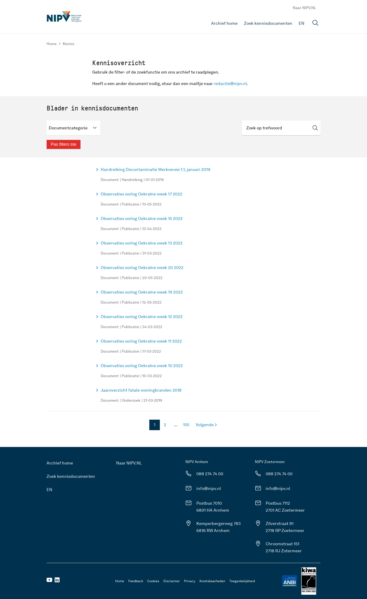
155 (185, 426)
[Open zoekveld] (315, 23)
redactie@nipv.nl (230, 83)
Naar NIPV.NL (304, 8)
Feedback (135, 581)
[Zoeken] (281, 128)
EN (301, 23)
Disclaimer (171, 581)
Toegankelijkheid (242, 581)
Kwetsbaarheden (212, 581)
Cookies (153, 581)
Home (52, 44)
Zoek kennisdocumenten (268, 23)
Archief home (224, 23)
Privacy (189, 581)
